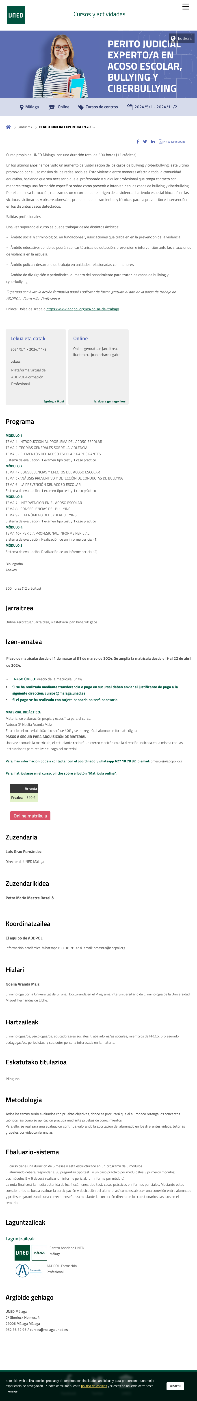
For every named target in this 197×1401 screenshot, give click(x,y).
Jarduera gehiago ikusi (110, 401)
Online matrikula (30, 815)
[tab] (98, 15)
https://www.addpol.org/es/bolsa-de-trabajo (82, 309)
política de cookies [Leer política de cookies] (94, 1386)
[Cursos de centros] (98, 108)
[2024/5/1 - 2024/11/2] (152, 108)
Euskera (185, 38)
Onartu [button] (175, 1386)
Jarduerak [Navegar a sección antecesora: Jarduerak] (25, 126)
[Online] (58, 108)
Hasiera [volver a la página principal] (8, 127)
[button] (137, 142)
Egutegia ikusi (53, 401)
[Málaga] (29, 108)
